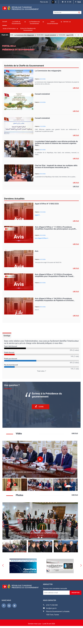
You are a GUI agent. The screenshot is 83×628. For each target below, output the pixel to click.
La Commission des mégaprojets (26, 35)
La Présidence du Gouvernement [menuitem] (36, 22)
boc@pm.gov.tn (51, 608)
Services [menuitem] (67, 21)
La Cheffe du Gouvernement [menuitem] (19, 22)
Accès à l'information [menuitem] (10, 28)
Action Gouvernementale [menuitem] (54, 22)
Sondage (7, 336)
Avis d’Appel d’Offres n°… (42, 238)
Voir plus (75, 433)
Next (79, 485)
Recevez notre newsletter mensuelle (55, 588)
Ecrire (41, 407)
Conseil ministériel (51, 35)
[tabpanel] (41, 356)
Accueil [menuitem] (4, 21)
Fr (53, 2)
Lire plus (76, 88)
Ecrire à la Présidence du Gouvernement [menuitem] (28, 29)
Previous (3, 566)
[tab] (6, 336)
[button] (62, 2)
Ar (55, 2)
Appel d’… (37, 215)
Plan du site (44, 2)
